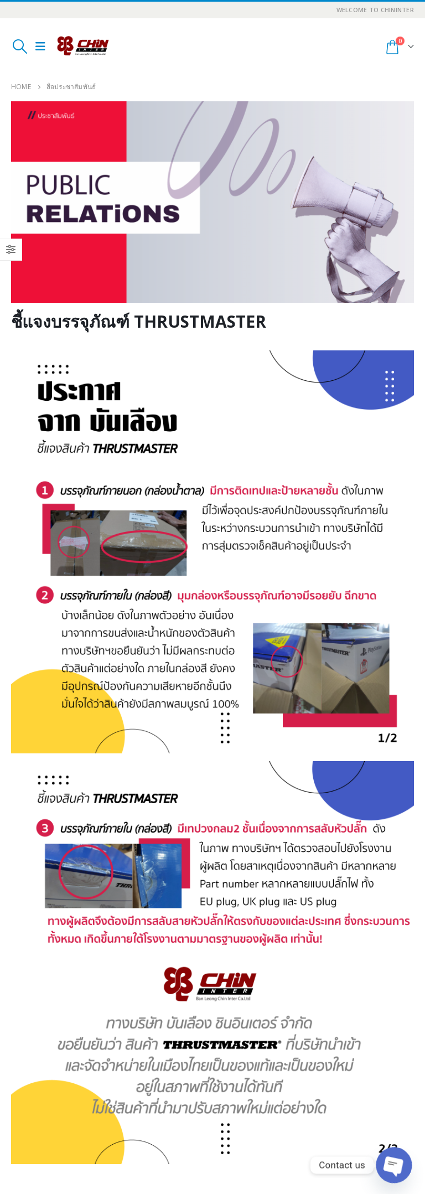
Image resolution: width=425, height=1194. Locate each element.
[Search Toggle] (19, 46)
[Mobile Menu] (40, 46)
